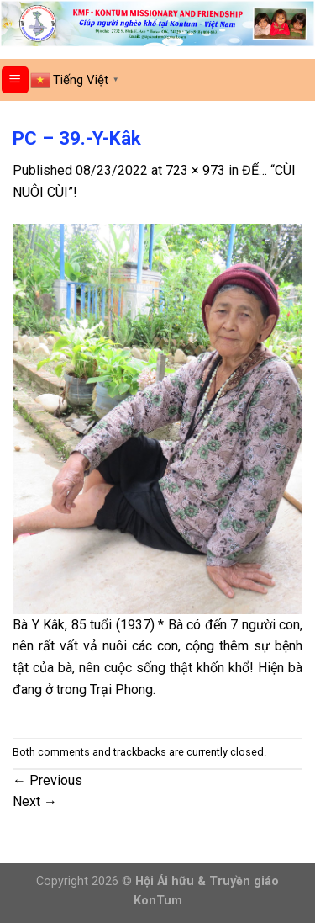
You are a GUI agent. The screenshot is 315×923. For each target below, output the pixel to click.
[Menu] (15, 80)
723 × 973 (195, 170)
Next (35, 801)
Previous (47, 780)
